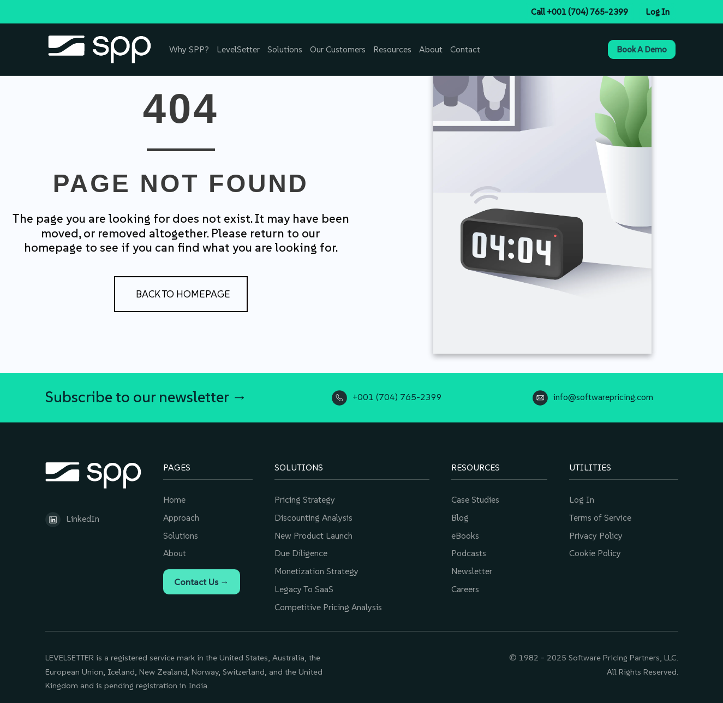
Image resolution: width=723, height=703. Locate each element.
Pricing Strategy (304, 498)
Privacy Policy (596, 533)
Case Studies (475, 498)
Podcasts (468, 550)
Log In (581, 498)
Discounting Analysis (313, 515)
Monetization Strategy (316, 568)
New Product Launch (313, 533)
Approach (181, 515)
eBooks (465, 533)
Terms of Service (600, 515)
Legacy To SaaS (303, 585)
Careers (465, 585)
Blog (460, 515)
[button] (181, 294)
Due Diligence (300, 550)
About (175, 550)
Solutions (180, 533)
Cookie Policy (595, 550)
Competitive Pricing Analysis (328, 603)
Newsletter (471, 568)
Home (174, 498)
